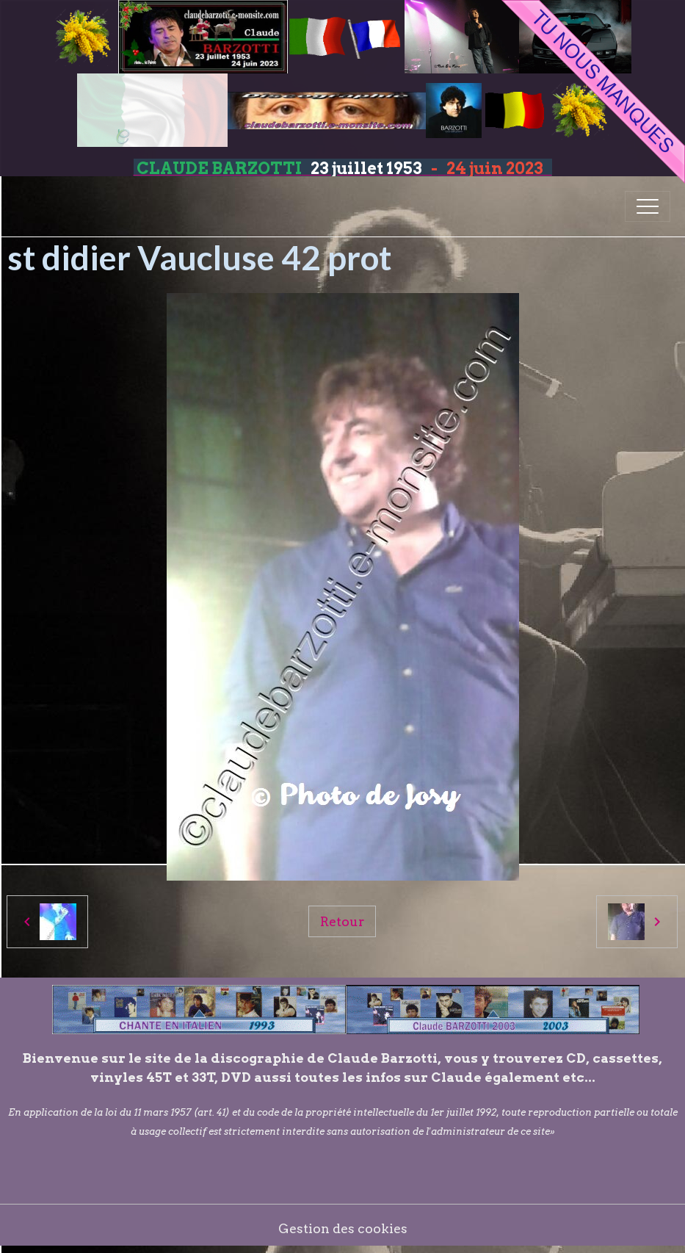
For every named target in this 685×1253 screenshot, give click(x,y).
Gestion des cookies (342, 1228)
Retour (342, 921)
